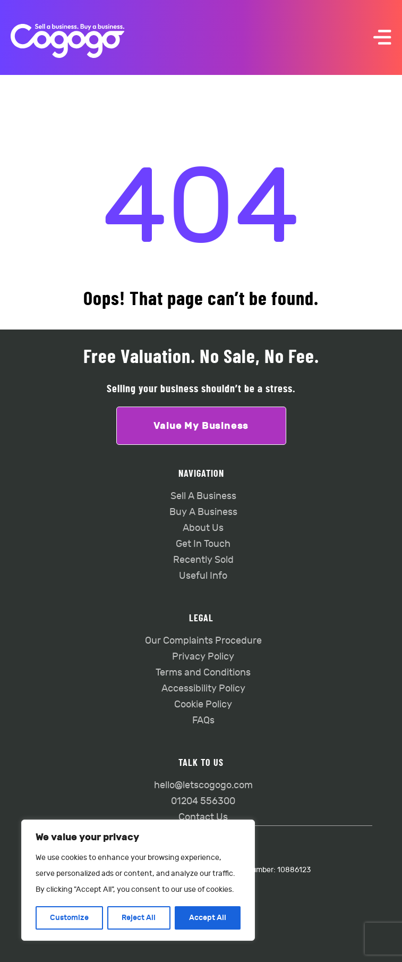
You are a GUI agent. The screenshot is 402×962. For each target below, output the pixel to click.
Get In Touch (203, 544)
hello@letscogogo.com (203, 785)
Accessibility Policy (203, 688)
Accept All (207, 917)
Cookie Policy (203, 704)
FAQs (203, 720)
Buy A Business (203, 512)
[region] (138, 880)
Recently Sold (203, 560)
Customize (69, 917)
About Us (203, 528)
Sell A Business (203, 496)
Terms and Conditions (203, 672)
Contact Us (203, 817)
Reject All (139, 917)
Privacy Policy (203, 656)
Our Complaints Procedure (203, 640)
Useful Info (203, 575)
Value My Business (201, 426)
